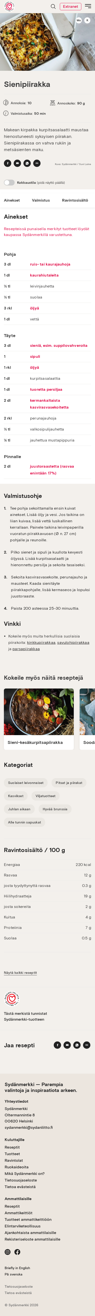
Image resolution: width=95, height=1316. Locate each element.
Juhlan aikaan (19, 809)
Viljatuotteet (46, 796)
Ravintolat (14, 1160)
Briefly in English (17, 1268)
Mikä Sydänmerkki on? (25, 1173)
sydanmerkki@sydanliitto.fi (29, 1127)
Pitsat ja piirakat (69, 783)
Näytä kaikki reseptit (20, 973)
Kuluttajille (14, 1139)
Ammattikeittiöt (18, 1213)
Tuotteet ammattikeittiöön (28, 1219)
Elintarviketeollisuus (23, 1226)
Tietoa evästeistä (20, 1186)
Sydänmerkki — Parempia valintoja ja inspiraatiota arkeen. (41, 1087)
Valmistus (41, 200)
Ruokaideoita (17, 1167)
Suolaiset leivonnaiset (25, 783)
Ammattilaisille (18, 1198)
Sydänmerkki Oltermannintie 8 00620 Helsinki (20, 1114)
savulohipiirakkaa (73, 642)
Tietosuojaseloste (21, 1180)
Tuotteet (12, 1154)
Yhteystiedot (16, 1101)
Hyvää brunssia (55, 809)
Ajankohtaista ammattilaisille (30, 1232)
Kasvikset (15, 796)
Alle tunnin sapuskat (24, 822)
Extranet (70, 6)
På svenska (13, 1274)
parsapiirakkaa (26, 649)
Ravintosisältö (75, 200)
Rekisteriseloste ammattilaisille (32, 1239)
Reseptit (12, 1147)
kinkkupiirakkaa (41, 642)
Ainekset (12, 200)
